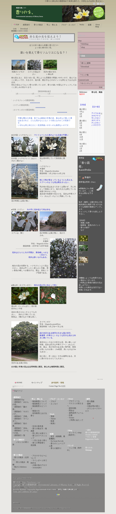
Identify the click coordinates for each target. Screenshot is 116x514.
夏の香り (83, 121)
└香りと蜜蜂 (85, 63)
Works (81, 25)
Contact (33, 492)
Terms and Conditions (21, 491)
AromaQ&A (36, 468)
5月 (80, 116)
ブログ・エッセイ (68, 25)
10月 (81, 137)
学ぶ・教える (52, 25)
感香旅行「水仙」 (21, 428)
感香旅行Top (19, 400)
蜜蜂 (89, 404)
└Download (84, 67)
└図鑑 (82, 56)
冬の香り (83, 144)
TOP (16, 25)
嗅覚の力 (36, 411)
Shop (97, 27)
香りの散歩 (38, 25)
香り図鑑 (90, 401)
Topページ (18, 391)
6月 (80, 123)
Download (24, 29)
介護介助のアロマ (39, 465)
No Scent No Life (57, 441)
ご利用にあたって (76, 420)
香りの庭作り (56, 448)
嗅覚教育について (39, 401)
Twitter (71, 418)
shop (79, 41)
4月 (80, 114)
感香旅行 (26, 25)
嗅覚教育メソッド (39, 404)
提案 (90, 25)
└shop (82, 47)
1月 (80, 148)
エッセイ (54, 404)
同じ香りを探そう (39, 433)
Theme (53, 419)
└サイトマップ (86, 83)
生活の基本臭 (37, 426)
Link (15, 29)
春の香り (83, 109)
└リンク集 (84, 75)
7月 (80, 125)
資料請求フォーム (76, 413)
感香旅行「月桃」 (21, 416)
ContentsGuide (83, 80)
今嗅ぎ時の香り (93, 406)
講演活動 (72, 408)
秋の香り (83, 132)
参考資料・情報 (57, 383)
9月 (80, 135)
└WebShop (84, 44)
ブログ (53, 401)
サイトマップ (36, 383)
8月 (80, 128)
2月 (80, 151)
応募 (70, 415)
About (97, 25)
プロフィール (74, 401)
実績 (52, 416)
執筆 (52, 421)
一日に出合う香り (39, 440)
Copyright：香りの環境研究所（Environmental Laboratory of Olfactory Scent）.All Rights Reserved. (51, 485)
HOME (14, 31)
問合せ (71, 410)
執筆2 (53, 423)
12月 (81, 146)
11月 (81, 139)
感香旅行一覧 (19, 435)
